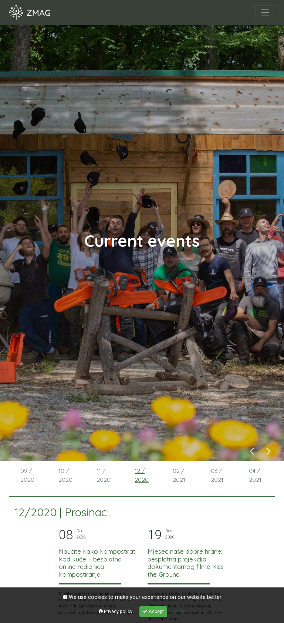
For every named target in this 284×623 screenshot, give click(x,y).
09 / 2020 (27, 475)
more (179, 610)
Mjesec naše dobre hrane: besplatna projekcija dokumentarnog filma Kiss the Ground (186, 562)
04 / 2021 (255, 475)
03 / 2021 (217, 475)
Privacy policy (115, 611)
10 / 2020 (65, 475)
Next (268, 450)
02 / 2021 (179, 475)
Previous (252, 450)
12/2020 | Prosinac (60, 512)
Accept (153, 611)
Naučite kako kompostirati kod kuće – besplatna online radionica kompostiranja (97, 562)
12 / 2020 (142, 475)
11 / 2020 (104, 475)
